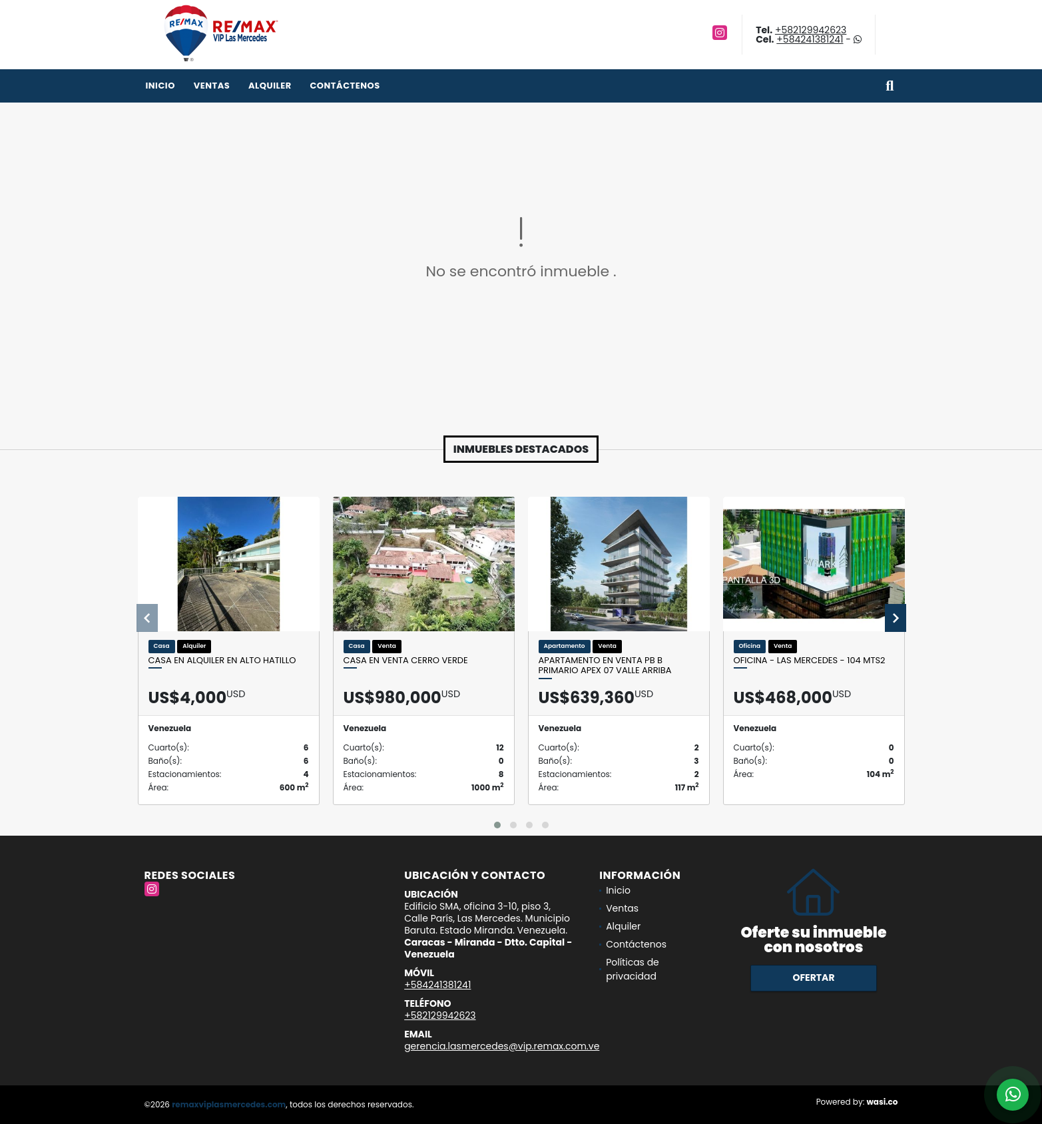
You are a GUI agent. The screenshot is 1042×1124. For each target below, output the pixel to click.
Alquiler (270, 85)
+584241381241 (809, 39)
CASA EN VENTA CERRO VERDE (406, 660)
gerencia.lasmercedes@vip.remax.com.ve (501, 1046)
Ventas (212, 85)
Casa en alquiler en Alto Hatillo (222, 660)
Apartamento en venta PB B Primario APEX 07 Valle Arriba (605, 665)
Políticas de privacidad (632, 969)
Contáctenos (345, 85)
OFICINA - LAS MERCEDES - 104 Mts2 (810, 660)
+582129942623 (810, 30)
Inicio (160, 85)
